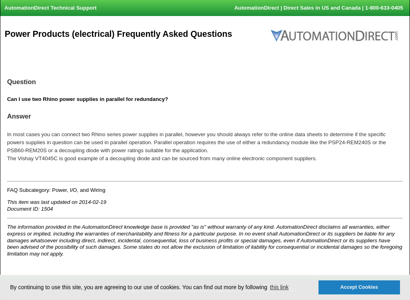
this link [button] (279, 287)
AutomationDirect (256, 8)
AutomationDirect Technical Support (50, 8)
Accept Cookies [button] (359, 287)
